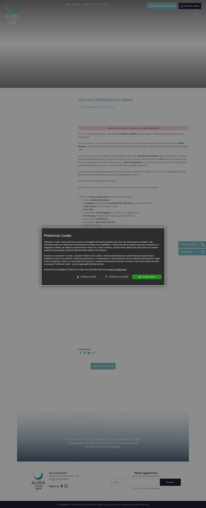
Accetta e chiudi (147, 277)
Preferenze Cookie (86, 277)
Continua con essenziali (116, 277)
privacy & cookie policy (117, 270)
